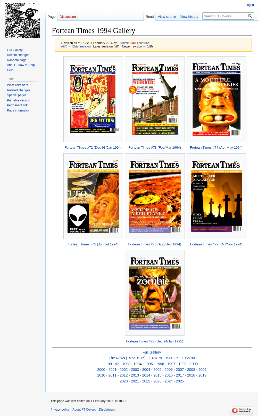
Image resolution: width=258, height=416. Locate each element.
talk (133, 42)
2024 (169, 381)
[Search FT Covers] (228, 16)
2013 (135, 375)
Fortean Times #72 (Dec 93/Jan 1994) (93, 147)
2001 (112, 369)
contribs (144, 42)
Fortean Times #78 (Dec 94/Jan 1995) (154, 341)
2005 (157, 369)
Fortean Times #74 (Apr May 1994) (216, 147)
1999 (194, 364)
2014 (146, 375)
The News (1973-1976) (127, 358)
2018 (191, 375)
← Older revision (79, 46)
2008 (191, 369)
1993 (126, 364)
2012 (124, 375)
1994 (138, 364)
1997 (171, 364)
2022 (146, 381)
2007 (180, 369)
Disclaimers (107, 409)
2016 (169, 375)
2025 (180, 381)
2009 (202, 369)
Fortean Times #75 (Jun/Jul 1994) (93, 244)
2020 (124, 381)
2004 (146, 369)
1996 (160, 364)
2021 (135, 381)
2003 (135, 369)
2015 (157, 375)
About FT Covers (84, 409)
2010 (101, 375)
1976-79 (155, 358)
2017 (180, 375)
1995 (149, 364)
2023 (157, 381)
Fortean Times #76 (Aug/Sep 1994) (154, 244)
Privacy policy (60, 409)
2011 (112, 375)
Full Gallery (152, 352)
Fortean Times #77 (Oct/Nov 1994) (216, 244)
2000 (101, 369)
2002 (124, 369)
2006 (169, 369)
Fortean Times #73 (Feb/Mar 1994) (154, 147)
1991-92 (112, 364)
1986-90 (188, 358)
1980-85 (171, 358)
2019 (202, 375)
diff (64, 46)
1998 (183, 364)
